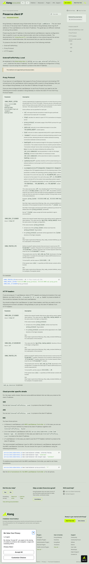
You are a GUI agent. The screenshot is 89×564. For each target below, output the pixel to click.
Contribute (37, 499)
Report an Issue (14, 497)
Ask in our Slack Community (71, 491)
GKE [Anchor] (4, 402)
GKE (71, 44)
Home (4, 10)
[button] (59, 279)
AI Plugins (39, 537)
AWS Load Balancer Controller (34, 424)
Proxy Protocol (73, 33)
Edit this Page (22, 497)
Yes (5, 492)
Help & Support (75, 552)
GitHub (73, 542)
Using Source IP (20, 37)
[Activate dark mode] (85, 3)
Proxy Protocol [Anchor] (9, 77)
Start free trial (70, 521)
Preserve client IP (73, 26)
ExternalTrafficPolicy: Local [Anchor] (14, 58)
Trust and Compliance (54, 562)
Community (74, 537)
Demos (73, 544)
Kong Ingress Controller (12, 10)
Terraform (56, 544)
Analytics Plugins (41, 540)
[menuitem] (34, 3)
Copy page (54, 14)
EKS (71, 51)
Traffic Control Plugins (43, 547)
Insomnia (56, 540)
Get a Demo (68, 2)
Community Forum (76, 540)
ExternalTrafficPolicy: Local (76, 29)
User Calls (73, 547)
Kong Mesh (57, 542)
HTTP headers (73, 36)
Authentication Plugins (43, 542)
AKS (71, 47)
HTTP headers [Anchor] (8, 291)
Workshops (74, 549)
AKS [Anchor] (4, 410)
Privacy (44, 562)
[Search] (23, 2)
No (10, 492)
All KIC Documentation (75, 19)
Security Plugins (41, 544)
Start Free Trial (78, 2)
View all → (40, 549)
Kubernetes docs (20, 61)
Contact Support (68, 494)
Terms (38, 562)
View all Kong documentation (11, 502)
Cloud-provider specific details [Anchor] (15, 391)
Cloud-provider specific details (75, 40)
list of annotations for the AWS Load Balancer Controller (25, 472)
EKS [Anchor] (4, 418)
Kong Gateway (58, 537)
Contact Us (74, 554)
